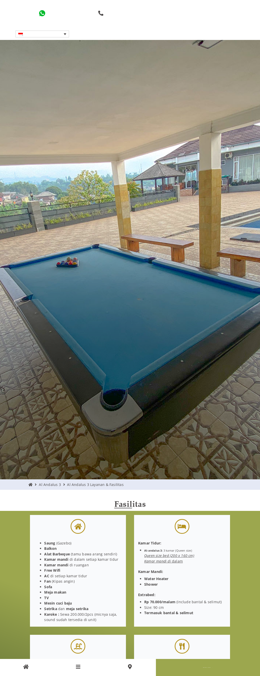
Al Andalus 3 (50, 484)
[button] (42, 34)
